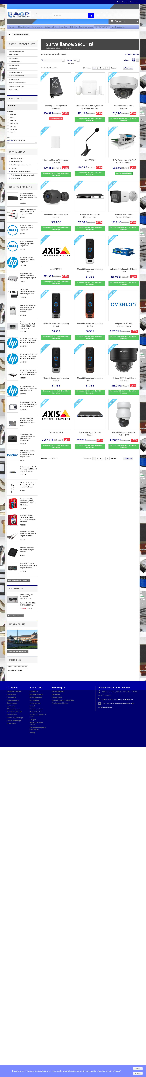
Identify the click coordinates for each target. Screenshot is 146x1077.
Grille (133, 60)
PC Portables (13, 58)
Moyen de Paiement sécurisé (20, 171)
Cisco (12, 132)
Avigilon (14, 123)
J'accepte (137, 1069)
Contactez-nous (122, 2)
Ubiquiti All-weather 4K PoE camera (56, 216)
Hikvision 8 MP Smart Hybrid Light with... (124, 379)
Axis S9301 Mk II (56, 432)
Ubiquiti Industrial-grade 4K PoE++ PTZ (123, 433)
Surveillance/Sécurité (102, 27)
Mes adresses (57, 697)
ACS (13, 114)
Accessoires (63, 27)
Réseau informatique (86, 27)
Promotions (16, 588)
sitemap (32, 733)
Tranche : (10, 140)
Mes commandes (58, 691)
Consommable (37, 27)
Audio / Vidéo (14, 90)
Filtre (10, 667)
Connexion (134, 2)
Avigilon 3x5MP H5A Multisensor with (123, 325)
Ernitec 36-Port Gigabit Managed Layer (90, 216)
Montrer (69, 60)
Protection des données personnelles (23, 175)
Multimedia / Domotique (17, 83)
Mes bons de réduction (60, 703)
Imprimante (13, 69)
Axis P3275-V (56, 269)
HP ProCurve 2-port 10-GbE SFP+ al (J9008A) (124, 161)
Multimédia (73, 27)
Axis (13, 126)
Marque (12, 27)
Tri (42, 60)
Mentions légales (16, 161)
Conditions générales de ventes (21, 165)
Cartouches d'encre (15, 670)
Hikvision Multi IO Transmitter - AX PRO (56, 161)
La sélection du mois (118, 27)
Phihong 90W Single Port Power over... (56, 107)
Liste (137, 60)
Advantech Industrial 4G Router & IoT (123, 270)
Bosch (13, 129)
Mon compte (58, 687)
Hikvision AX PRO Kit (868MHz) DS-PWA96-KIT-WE (90, 107)
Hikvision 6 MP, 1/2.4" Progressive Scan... (124, 216)
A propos (14, 168)
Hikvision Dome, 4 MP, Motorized (123, 107)
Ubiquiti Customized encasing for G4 (90, 270)
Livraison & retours (17, 158)
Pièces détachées (24, 27)
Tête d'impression (20, 667)
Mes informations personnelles (63, 700)
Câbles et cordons (50, 27)
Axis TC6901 (89, 160)
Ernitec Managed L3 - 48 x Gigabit (90, 433)
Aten (13, 120)
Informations (17, 152)
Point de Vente (14, 79)
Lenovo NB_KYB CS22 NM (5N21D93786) (26, 597)
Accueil (32, 706)
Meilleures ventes (36, 697)
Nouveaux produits (20, 187)
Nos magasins (15, 178)
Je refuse (137, 1073)
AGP (12, 117)
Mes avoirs (56, 694)
